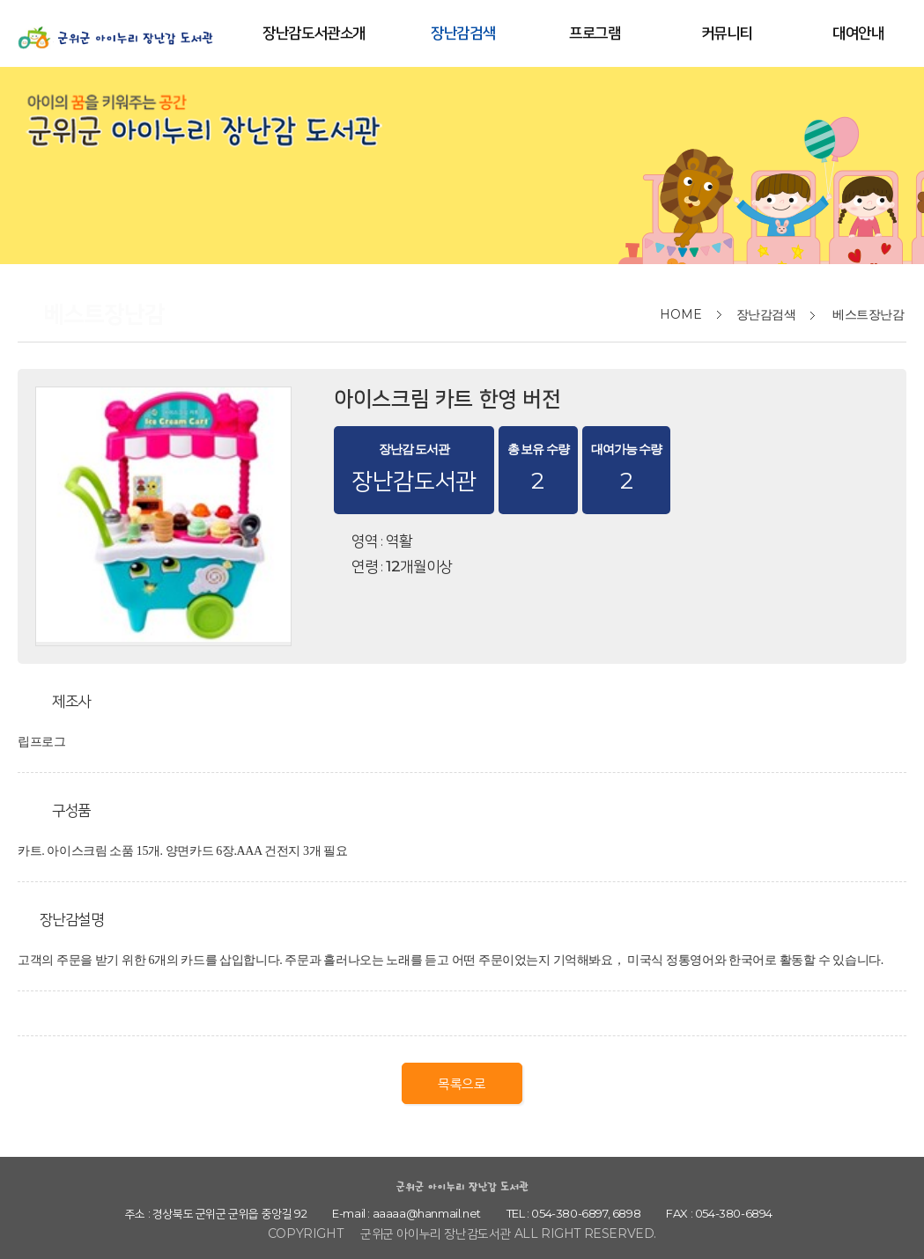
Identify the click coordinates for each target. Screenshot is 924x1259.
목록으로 (461, 1083)
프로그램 (594, 32)
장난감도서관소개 (314, 32)
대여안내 (857, 32)
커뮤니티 (726, 32)
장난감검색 (463, 32)
